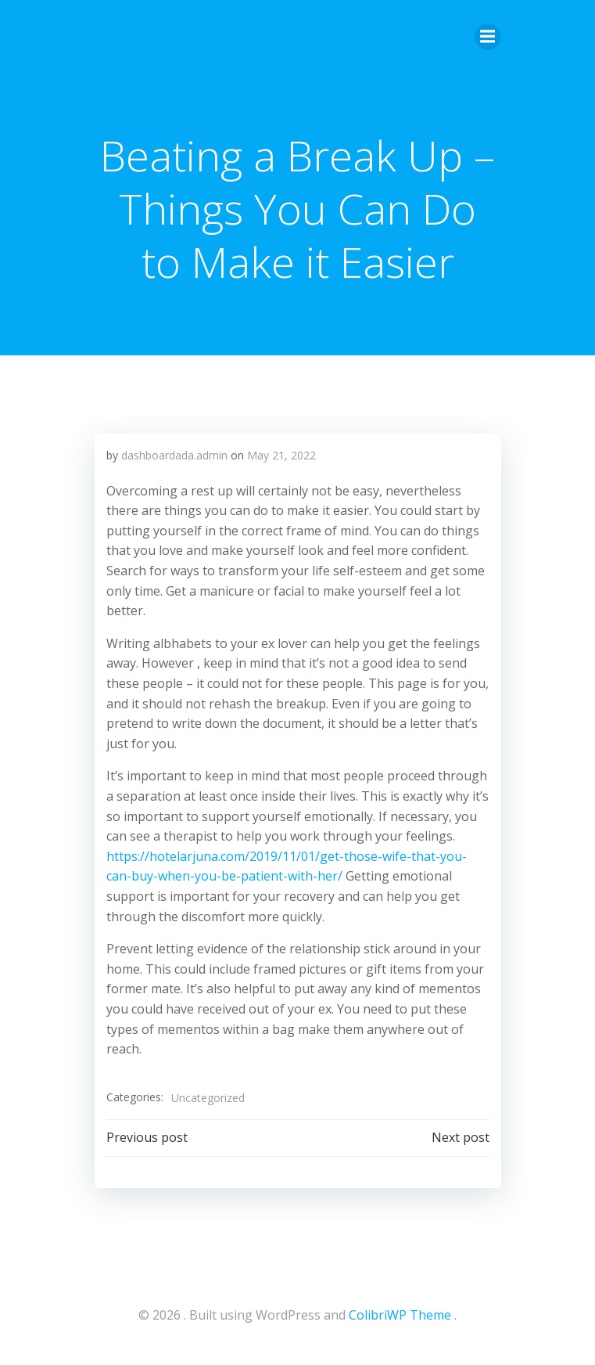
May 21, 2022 (281, 455)
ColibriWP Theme (400, 1315)
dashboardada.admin (174, 455)
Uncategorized (208, 1097)
